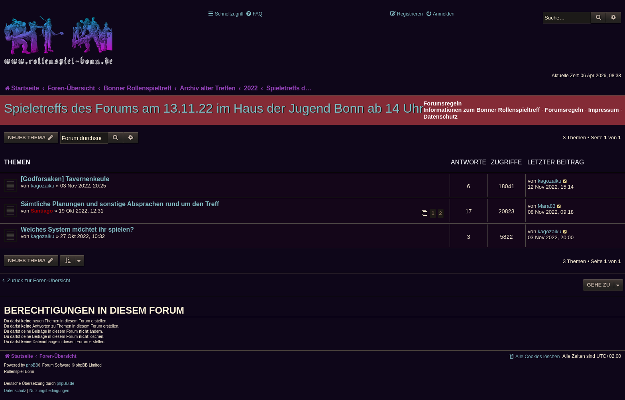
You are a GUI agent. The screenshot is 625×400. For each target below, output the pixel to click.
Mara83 (547, 206)
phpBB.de (65, 383)
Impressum (603, 110)
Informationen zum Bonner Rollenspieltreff (481, 110)
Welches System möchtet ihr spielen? (77, 229)
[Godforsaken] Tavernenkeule (65, 179)
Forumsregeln (564, 110)
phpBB (32, 365)
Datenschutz (440, 116)
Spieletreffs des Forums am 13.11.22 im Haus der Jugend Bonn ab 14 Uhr (213, 108)
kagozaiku (42, 186)
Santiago (42, 211)
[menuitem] (254, 14)
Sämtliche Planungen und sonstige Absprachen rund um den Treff (120, 204)
